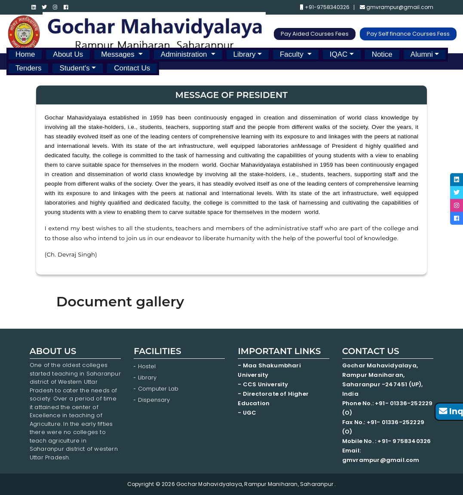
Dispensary (154, 400)
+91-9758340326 (325, 7)
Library (244, 54)
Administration (185, 54)
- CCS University (263, 384)
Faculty (293, 54)
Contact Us (132, 68)
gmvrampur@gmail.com (396, 7)
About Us (68, 54)
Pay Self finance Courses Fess (408, 34)
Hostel (147, 366)
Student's (74, 68)
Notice (382, 54)
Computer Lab (159, 389)
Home (25, 54)
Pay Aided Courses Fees (315, 34)
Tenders (28, 68)
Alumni (422, 54)
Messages (118, 54)
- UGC (247, 413)
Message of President (329, 146)
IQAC (339, 54)
